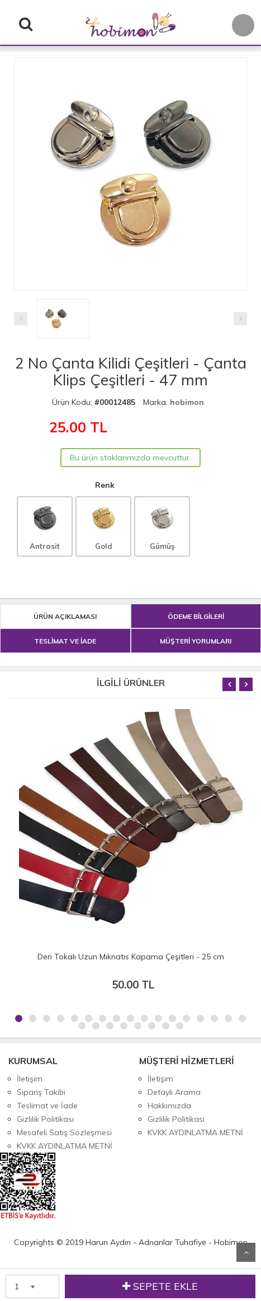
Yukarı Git (245, 1252)
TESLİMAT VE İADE (65, 641)
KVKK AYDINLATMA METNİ (64, 1146)
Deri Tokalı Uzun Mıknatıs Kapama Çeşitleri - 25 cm (130, 957)
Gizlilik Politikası (45, 1119)
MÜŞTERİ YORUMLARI (195, 641)
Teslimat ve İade (47, 1106)
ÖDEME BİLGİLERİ (196, 616)
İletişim (29, 1079)
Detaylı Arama (174, 1092)
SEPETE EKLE (160, 1286)
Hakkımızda (169, 1106)
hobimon (187, 402)
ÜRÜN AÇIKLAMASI (65, 616)
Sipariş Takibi (41, 1092)
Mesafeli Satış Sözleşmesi (64, 1132)
